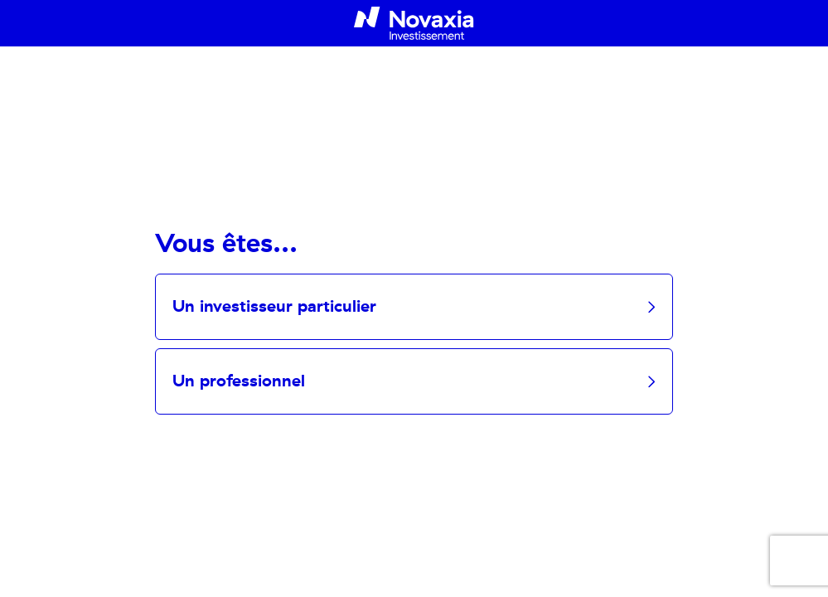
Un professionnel (238, 381)
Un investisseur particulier (274, 306)
